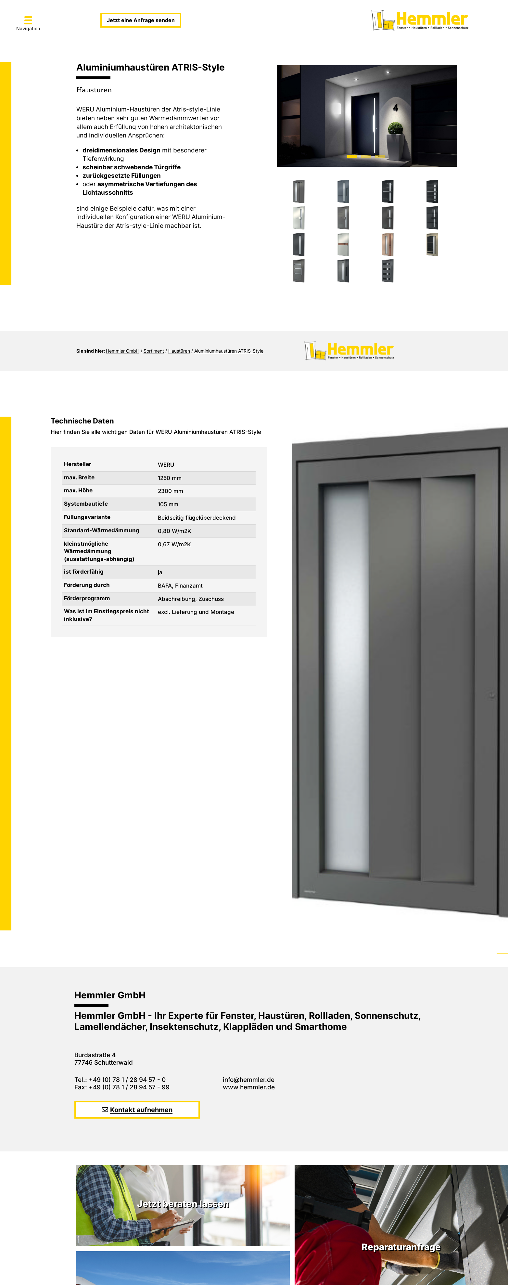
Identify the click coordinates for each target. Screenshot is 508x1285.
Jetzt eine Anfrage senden (141, 20)
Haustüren (179, 351)
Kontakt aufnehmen (141, 1110)
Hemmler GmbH (122, 351)
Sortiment (154, 351)
